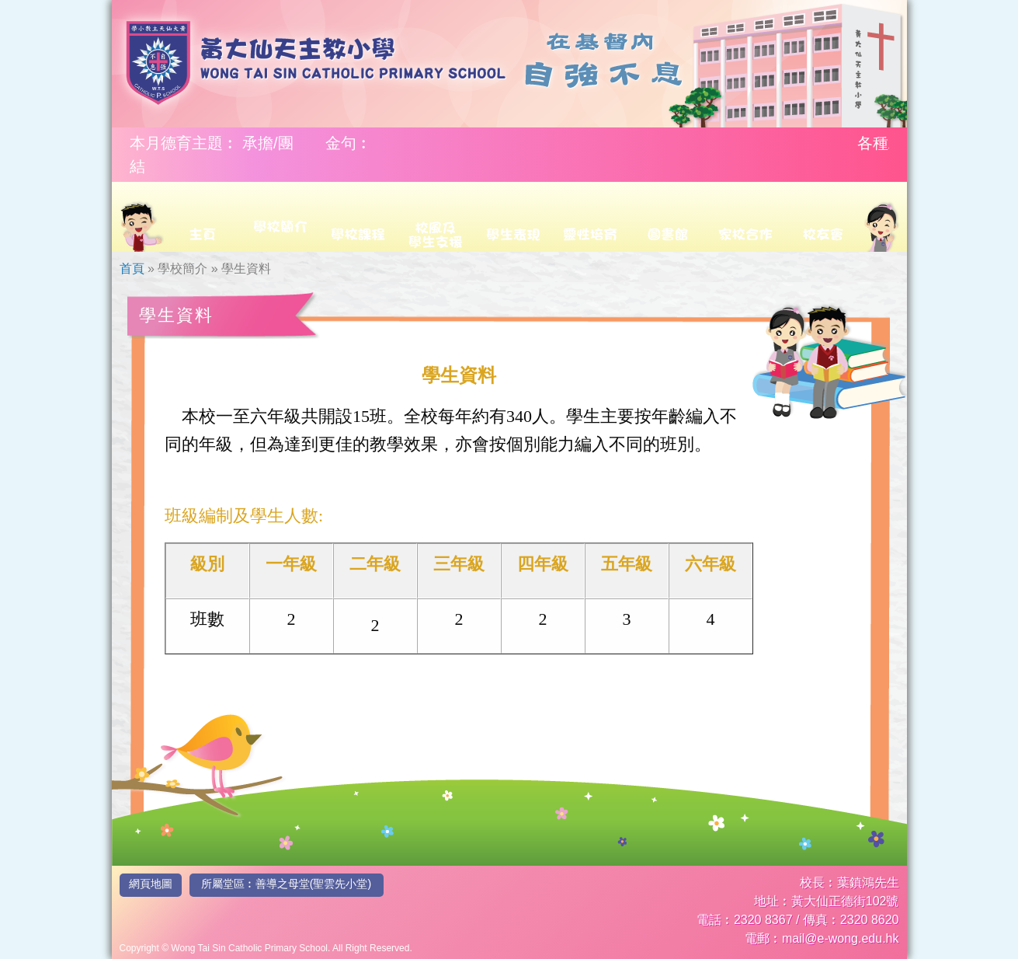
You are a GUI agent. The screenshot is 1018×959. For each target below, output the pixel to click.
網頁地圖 (150, 883)
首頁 (132, 268)
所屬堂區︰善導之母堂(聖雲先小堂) (286, 883)
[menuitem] (141, 217)
